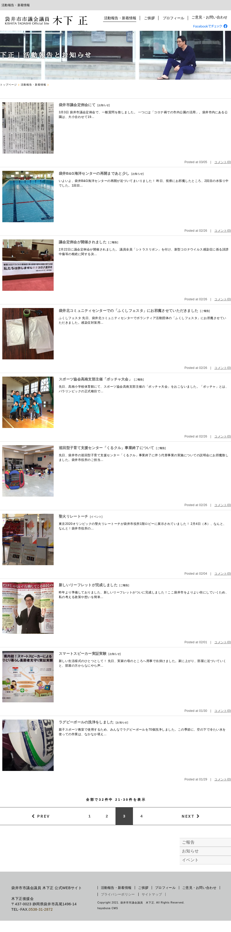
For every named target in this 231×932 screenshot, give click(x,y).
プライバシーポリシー (118, 894)
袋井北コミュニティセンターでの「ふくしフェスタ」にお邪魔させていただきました (128, 311)
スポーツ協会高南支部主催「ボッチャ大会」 (95, 379)
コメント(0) (222, 162)
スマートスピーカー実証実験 (83, 653)
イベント (96, 516)
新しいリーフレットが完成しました (88, 585)
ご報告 (113, 242)
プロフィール (173, 18)
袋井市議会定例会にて (77, 105)
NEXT (188, 816)
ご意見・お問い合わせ (209, 18)
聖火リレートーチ (73, 516)
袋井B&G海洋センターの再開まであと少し (94, 173)
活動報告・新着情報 (121, 18)
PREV (43, 816)
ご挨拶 (150, 18)
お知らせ (103, 105)
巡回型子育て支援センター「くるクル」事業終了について (106, 448)
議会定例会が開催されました (83, 242)
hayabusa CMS (108, 908)
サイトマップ (152, 894)
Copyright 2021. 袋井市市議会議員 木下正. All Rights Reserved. (141, 902)
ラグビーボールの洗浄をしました (86, 722)
